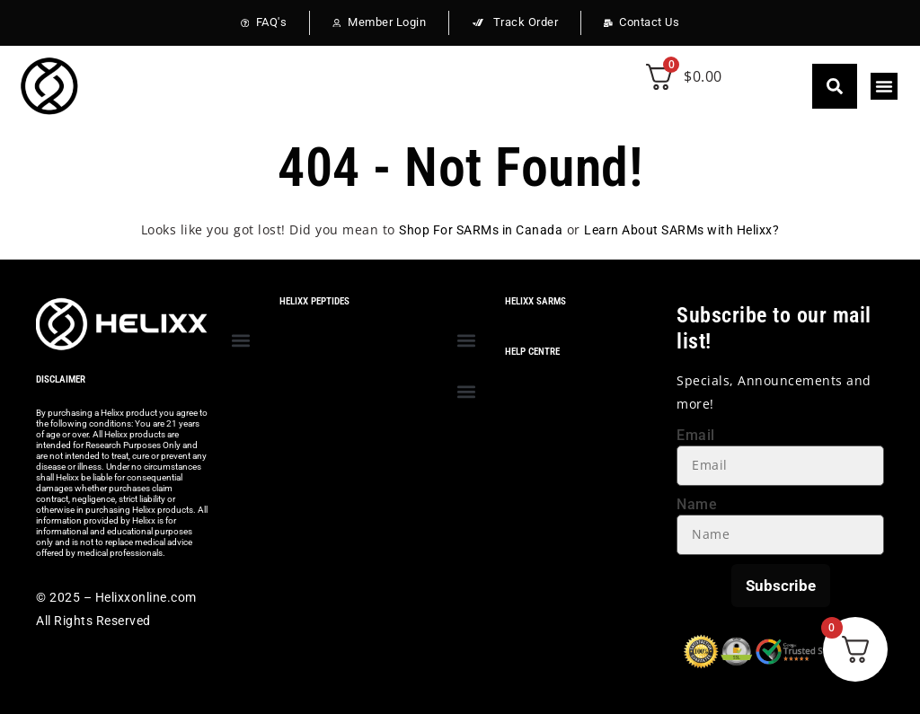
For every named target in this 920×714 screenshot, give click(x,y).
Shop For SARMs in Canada (480, 230)
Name (697, 504)
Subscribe (781, 586)
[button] (834, 86)
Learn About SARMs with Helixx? (681, 230)
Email (696, 435)
